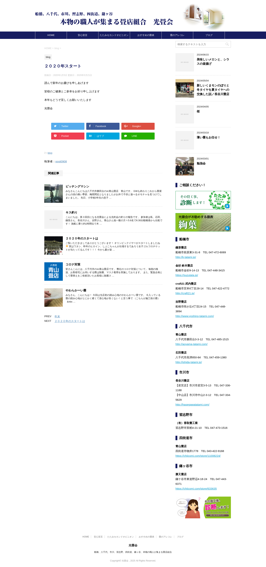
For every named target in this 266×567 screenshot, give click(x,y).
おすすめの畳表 (145, 35)
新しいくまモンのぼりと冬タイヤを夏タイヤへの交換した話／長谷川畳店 (213, 90)
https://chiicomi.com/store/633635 (196, 488)
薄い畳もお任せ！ (208, 137)
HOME (51, 35)
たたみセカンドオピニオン (114, 35)
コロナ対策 (73, 264)
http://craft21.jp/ (185, 293)
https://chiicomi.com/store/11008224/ (198, 455)
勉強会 (201, 163)
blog (50, 153)
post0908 (61, 161)
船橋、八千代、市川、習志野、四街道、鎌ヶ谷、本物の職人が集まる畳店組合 (133, 552)
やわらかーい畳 (76, 290)
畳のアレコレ (177, 35)
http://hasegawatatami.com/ (192, 404)
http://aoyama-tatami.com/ (191, 344)
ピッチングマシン (77, 186)
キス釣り (71, 212)
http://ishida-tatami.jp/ (188, 362)
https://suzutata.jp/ (186, 275)
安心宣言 (82, 35)
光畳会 (133, 545)
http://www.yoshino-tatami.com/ (194, 316)
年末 (57, 316)
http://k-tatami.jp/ (185, 257)
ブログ (209, 35)
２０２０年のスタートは (82, 238)
